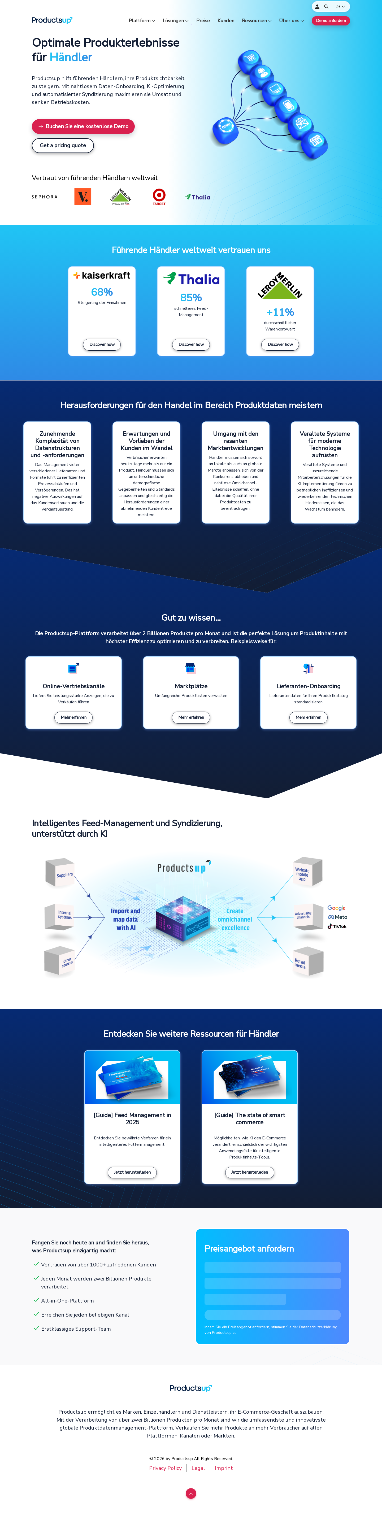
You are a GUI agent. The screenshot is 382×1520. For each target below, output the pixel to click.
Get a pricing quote (63, 145)
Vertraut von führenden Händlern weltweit (95, 178)
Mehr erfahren (73, 717)
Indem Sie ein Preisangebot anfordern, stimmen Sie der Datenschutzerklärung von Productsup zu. (271, 1329)
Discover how (102, 344)
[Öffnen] (326, 6)
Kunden (226, 21)
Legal (198, 1468)
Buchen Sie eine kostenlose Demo (83, 126)
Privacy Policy (165, 1468)
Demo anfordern (331, 21)
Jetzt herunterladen (132, 1172)
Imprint (224, 1468)
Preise (203, 21)
